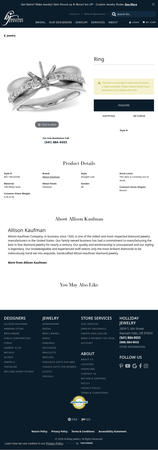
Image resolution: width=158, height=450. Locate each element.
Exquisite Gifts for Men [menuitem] (59, 361)
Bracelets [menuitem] (49, 352)
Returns (139, 116)
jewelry (11, 35)
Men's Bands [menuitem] (51, 333)
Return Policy (39, 431)
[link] (74, 14)
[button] (134, 22)
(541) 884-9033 (56, 142)
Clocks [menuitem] (47, 371)
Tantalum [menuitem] (10, 366)
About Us (87, 359)
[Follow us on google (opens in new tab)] (134, 366)
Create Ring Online (94, 333)
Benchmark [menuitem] (11, 333)
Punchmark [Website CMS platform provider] (86, 443)
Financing (88, 368)
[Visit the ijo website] (85, 419)
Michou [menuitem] (9, 352)
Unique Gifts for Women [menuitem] (59, 366)
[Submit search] (113, 14)
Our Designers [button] (60, 22)
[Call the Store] (130, 338)
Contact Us (88, 373)
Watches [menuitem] (48, 357)
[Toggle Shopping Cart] (149, 22)
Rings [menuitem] (46, 338)
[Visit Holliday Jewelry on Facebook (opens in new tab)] (140, 366)
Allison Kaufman (51, 176)
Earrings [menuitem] (49, 342)
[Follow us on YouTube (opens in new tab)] (127, 366)
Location (87, 364)
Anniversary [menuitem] (51, 323)
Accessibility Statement (112, 431)
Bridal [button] (41, 22)
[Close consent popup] (77, 443)
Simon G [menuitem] (9, 361)
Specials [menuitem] (48, 376)
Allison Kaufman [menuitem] (15, 323)
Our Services (90, 323)
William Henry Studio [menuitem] (19, 371)
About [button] (113, 22)
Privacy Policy (91, 387)
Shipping (109, 116)
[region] (47, 86)
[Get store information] (132, 347)
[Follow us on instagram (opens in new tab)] (146, 366)
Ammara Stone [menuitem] (14, 328)
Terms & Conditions (94, 392)
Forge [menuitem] (8, 342)
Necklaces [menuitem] (49, 347)
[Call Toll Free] (129, 342)
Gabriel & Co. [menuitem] (13, 347)
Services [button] (98, 22)
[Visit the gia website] (72, 419)
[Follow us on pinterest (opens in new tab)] (121, 366)
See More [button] (131, 4)
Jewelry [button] (81, 22)
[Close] (153, 4)
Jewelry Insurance (93, 328)
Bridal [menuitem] (47, 328)
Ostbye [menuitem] (8, 357)
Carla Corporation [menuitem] (17, 338)
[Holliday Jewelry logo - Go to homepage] (19, 18)
